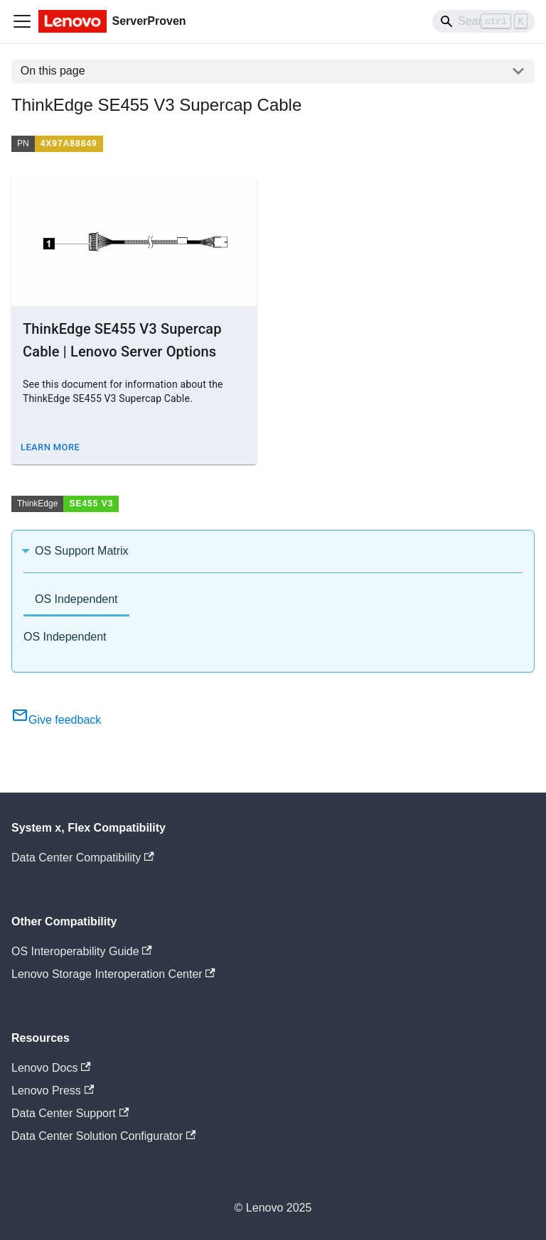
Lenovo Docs (51, 1068)
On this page (53, 71)
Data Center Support (70, 1113)
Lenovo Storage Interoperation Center (113, 974)
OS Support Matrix (82, 551)
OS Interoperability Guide (81, 951)
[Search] (483, 21)
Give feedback (56, 720)
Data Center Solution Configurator (103, 1136)
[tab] (76, 600)
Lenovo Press (52, 1090)
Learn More (50, 447)
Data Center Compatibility (82, 858)
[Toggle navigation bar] (22, 21)
